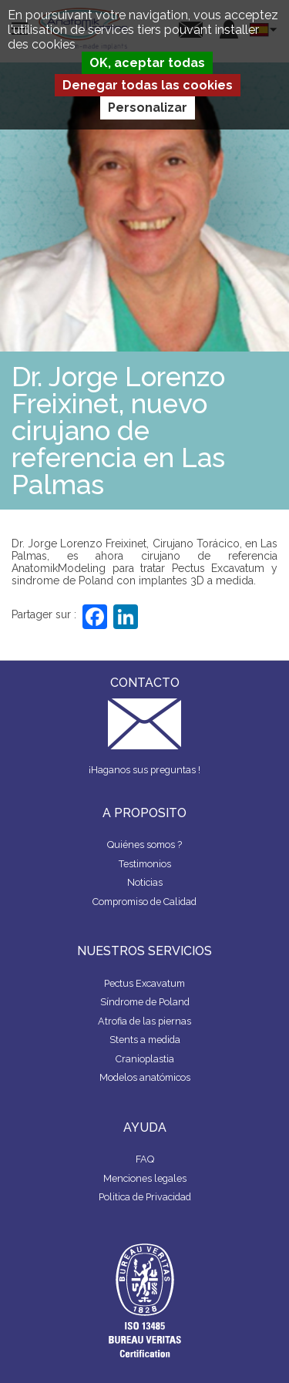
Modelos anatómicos (144, 1077)
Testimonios (145, 864)
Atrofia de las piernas (144, 1021)
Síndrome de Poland (145, 1002)
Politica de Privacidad (145, 1197)
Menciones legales (145, 1178)
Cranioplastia (145, 1059)
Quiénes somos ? (144, 844)
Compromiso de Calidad (144, 901)
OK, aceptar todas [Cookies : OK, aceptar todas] (147, 63)
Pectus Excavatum (144, 983)
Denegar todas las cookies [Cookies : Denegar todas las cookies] (147, 85)
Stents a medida (144, 1039)
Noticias (145, 882)
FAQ (145, 1159)
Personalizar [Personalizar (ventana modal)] (147, 107)
